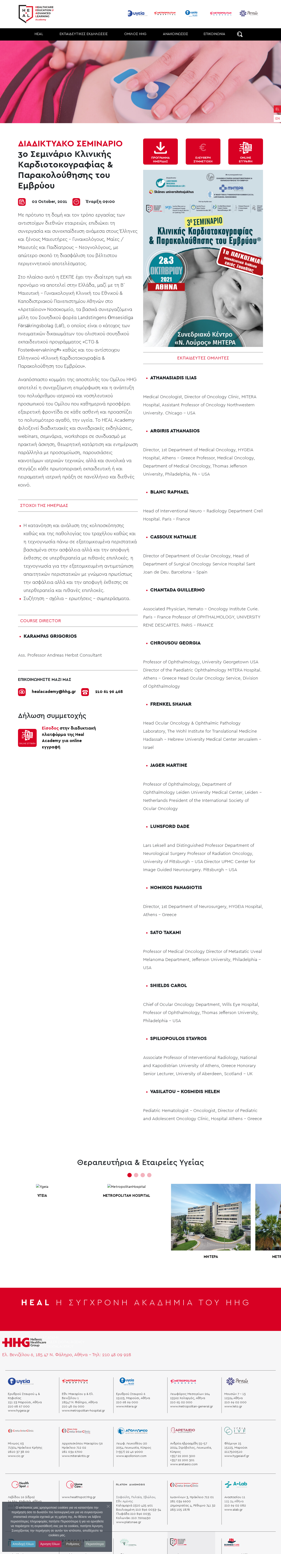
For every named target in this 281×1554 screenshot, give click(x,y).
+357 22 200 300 (182, 1456)
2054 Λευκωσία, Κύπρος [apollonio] (133, 1447)
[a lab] (236, 1486)
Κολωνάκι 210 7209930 (133, 1518)
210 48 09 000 (73, 1406)
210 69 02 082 (235, 1505)
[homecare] (74, 1486)
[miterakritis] (76, 1432)
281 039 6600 (180, 1501)
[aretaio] (182, 1432)
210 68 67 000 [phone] (19, 1406)
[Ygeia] (21, 1383)
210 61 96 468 (109, 692)
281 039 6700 (72, 1451)
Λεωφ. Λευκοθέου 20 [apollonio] (131, 1443)
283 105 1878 (180, 1509)
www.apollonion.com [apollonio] (131, 1456)
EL (277, 109)
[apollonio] (132, 1432)
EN (277, 118)
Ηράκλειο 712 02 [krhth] (74, 1447)
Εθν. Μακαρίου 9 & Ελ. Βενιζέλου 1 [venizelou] (78, 1396)
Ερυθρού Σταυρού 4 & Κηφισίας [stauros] (24, 1396)
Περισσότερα (95, 1544)
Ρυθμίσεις (73, 1544)
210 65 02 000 (181, 1402)
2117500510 (233, 1451)
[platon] (130, 1486)
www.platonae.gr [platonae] (128, 1522)
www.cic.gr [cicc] (16, 1456)
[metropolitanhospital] (75, 1383)
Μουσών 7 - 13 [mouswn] (235, 1394)
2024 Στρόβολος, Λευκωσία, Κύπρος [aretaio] (191, 1449)
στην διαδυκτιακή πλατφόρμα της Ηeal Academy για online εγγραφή (69, 737)
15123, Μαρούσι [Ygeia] (235, 1447)
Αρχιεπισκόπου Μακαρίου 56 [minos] (82, 1443)
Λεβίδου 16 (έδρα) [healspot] (21, 1497)
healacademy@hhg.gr (54, 692)
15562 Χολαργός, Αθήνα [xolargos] (187, 1398)
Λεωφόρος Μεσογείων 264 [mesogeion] (190, 1394)
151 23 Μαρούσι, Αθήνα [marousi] (25, 1402)
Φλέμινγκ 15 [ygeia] (232, 1443)
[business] (231, 1544)
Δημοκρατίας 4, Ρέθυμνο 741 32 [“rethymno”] (192, 1505)
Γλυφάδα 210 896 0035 (133, 1513)
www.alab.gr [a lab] (233, 1509)
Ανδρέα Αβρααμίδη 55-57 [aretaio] (188, 1443)
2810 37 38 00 (18, 1451)
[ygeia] (235, 1432)
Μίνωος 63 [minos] (16, 1443)
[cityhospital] (130, 1544)
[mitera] (128, 1383)
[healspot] (21, 1486)
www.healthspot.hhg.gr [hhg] (79, 1497)
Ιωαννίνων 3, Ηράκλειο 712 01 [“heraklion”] (192, 1497)
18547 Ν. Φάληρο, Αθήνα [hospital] (79, 1402)
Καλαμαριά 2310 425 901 (134, 1505)
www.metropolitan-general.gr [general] (191, 1406)
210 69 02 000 (235, 1402)
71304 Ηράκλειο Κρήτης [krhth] (25, 1447)
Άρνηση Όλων (50, 1544)
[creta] (21, 1432)
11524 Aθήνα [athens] (233, 1398)
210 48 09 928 (116, 1355)
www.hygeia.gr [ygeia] (19, 1410)
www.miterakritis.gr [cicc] (76, 1456)
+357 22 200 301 (182, 1460)
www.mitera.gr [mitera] (126, 1406)
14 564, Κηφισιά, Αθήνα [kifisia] (24, 1501)
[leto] (237, 1383)
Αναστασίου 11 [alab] (234, 1497)
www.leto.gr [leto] (233, 1406)
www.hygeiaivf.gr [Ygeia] (236, 1456)
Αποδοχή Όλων (23, 1544)
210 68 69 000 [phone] (127, 1402)
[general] (183, 1383)
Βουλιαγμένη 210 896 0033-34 (138, 1509)
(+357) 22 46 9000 (129, 1451)
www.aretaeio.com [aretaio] (184, 1464)
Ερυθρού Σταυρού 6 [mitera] (130, 1394)
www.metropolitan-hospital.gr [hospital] (83, 1410)
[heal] (178, 1544)
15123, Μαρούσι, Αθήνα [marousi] (133, 1398)
